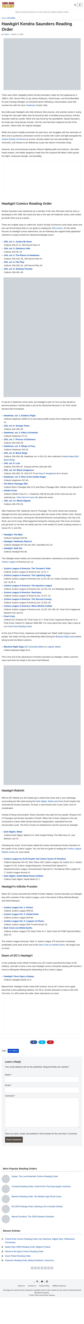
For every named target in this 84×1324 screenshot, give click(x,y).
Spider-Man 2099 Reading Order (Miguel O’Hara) (27, 1273)
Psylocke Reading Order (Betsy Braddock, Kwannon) (29, 1287)
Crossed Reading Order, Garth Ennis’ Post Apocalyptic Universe (41, 1212)
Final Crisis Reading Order (19, 641)
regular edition (54, 662)
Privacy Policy (44, 1312)
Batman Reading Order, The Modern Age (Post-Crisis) (36, 1222)
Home (4, 18)
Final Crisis (9, 631)
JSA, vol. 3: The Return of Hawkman (21, 260)
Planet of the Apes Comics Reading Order (24, 1278)
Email (8, 1109)
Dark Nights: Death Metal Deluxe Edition (23, 895)
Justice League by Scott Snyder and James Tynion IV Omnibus (35, 877)
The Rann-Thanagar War (16, 493)
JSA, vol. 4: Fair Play (14, 267)
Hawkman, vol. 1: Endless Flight (19, 421)
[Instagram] (47, 1308)
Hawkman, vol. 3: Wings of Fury (19, 453)
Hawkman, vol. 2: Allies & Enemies (21, 439)
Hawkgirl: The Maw (13, 546)
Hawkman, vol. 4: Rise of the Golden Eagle (25, 485)
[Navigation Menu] (79, 5)
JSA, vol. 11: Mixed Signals (17, 510)
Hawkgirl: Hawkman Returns (18, 553)
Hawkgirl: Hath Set (13, 560)
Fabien (6, 34)
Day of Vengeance (47, 482)
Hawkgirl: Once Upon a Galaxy (19, 999)
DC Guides (11, 18)
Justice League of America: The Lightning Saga (27, 588)
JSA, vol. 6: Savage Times (16, 432)
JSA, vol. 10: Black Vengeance (19, 478)
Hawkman (30, 106)
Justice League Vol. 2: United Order (21, 934)
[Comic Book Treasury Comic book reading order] (8, 5)
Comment (10, 1120)
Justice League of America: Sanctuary (22, 606)
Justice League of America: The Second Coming (27, 613)
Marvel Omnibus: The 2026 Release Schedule (33, 1242)
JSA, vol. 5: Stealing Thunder (18, 274)
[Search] (75, 5)
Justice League (9, 574)
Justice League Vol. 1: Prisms (18, 927)
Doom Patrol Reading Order (18, 1282)
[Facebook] (37, 1308)
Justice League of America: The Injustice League (28, 599)
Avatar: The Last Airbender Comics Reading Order (35, 1202)
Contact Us (32, 1312)
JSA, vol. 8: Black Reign (15, 461)
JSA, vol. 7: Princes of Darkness (20, 446)
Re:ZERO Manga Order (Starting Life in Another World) (37, 1232)
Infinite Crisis (10, 500)
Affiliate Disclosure (59, 1312)
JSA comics (57, 231)
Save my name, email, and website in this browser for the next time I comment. (41, 1159)
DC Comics (13, 1074)
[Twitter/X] (42, 1308)
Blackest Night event (65, 652)
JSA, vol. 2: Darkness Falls (17, 252)
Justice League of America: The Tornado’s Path (27, 581)
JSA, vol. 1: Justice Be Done (18, 245)
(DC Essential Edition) (24, 662)
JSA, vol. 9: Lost (12, 471)
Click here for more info (27, 507)
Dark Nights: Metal (13, 849)
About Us (21, 1312)
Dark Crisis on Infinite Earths (51, 966)
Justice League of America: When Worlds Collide (28, 620)
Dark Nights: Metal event (47, 818)
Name (8, 1098)
